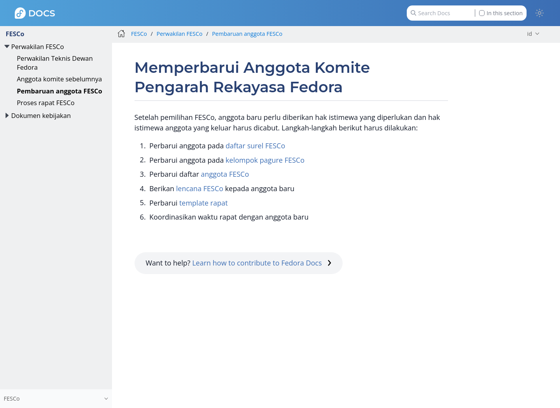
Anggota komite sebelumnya (59, 78)
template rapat (203, 203)
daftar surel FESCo (255, 145)
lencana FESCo (199, 188)
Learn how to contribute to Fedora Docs (261, 262)
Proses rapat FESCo (45, 102)
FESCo (14, 33)
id (529, 33)
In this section (501, 13)
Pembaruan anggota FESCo (59, 90)
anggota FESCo (225, 174)
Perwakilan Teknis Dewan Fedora (55, 62)
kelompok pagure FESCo (265, 160)
